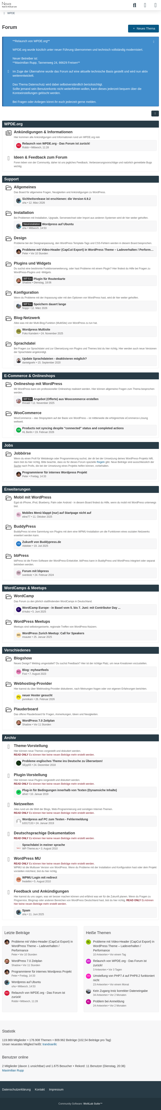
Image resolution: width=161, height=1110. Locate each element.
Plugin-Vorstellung (30, 775)
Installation (24, 212)
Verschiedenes (17, 650)
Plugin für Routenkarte (49, 278)
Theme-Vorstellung (31, 746)
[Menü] (155, 5)
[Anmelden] (145, 5)
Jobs (8, 445)
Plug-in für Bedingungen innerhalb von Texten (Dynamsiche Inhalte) (69, 790)
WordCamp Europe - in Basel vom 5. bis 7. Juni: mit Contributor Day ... (71, 607)
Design (20, 238)
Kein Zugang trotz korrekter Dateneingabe (120, 990)
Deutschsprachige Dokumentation (44, 833)
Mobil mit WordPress (32, 497)
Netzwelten (24, 804)
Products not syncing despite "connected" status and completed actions (73, 428)
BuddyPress (25, 526)
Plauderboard (26, 709)
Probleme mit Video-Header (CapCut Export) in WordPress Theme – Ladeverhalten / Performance (88, 249)
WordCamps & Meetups (25, 588)
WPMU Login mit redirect (39, 877)
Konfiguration (26, 292)
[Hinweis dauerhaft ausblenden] (154, 41)
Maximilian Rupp (13, 1070)
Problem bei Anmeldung (108, 1001)
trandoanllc (50, 1044)
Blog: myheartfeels (35, 670)
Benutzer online (15, 1057)
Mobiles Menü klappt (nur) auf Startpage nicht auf (56, 512)
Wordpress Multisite (36, 329)
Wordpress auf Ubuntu (58, 224)
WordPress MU (27, 858)
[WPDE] (9, 4)
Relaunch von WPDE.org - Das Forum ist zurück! (56, 143)
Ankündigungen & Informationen (43, 132)
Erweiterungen (17, 489)
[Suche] (134, 5)
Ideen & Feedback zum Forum (40, 157)
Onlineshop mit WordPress (38, 383)
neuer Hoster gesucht (37, 695)
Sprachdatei (24, 343)
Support (11, 179)
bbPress (21, 555)
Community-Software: (80, 1103)
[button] (155, 113)
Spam (26, 910)
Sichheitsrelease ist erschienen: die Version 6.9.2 (56, 198)
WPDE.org (13, 124)
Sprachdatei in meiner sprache (43, 844)
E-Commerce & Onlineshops (29, 375)
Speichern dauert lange (50, 304)
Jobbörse (22, 453)
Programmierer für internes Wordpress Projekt (54, 472)
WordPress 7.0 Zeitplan (38, 720)
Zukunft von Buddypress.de (41, 542)
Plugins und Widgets (32, 263)
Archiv (10, 738)
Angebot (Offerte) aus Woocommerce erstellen (66, 399)
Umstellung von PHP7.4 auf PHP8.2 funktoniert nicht (124, 978)
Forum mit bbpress (35, 571)
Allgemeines (25, 187)
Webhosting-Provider (33, 683)
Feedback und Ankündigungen (41, 891)
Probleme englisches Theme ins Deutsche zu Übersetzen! (62, 761)
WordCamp (24, 596)
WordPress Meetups (32, 621)
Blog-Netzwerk (27, 318)
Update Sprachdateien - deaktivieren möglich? (54, 358)
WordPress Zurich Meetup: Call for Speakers (53, 633)
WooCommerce (28, 413)
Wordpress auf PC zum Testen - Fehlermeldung (55, 819)
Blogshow (23, 658)
